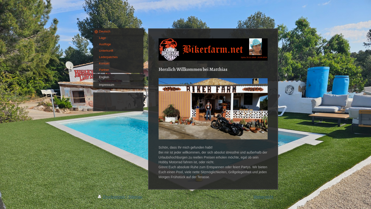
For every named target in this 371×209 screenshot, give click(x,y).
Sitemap (135, 197)
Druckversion (112, 197)
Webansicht (263, 197)
